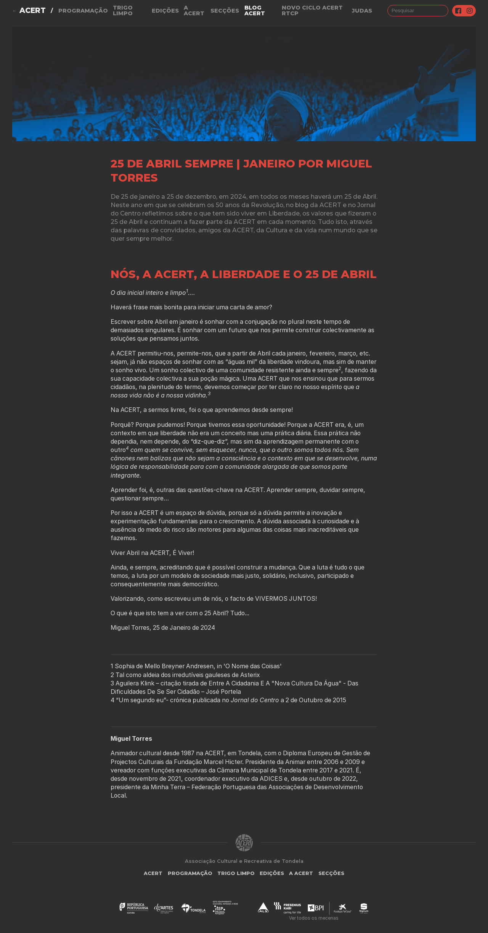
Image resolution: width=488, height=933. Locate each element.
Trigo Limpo (123, 10)
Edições (165, 10)
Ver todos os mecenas (314, 918)
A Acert (194, 10)
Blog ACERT (254, 10)
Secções (224, 10)
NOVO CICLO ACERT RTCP (312, 10)
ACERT (32, 10)
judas (362, 10)
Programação (83, 10)
